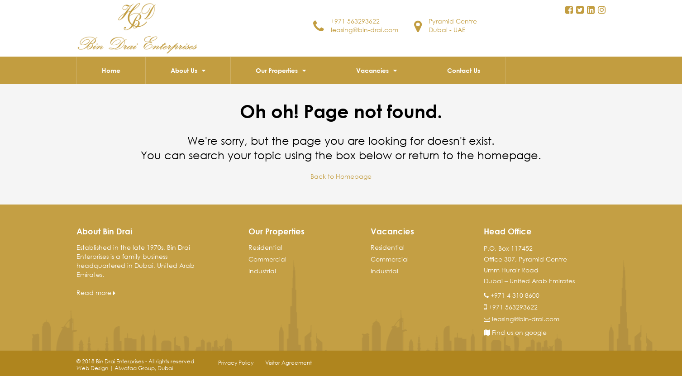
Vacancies (372, 70)
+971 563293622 (355, 21)
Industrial (262, 271)
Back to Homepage (341, 176)
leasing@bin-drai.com (364, 29)
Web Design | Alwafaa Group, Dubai (124, 368)
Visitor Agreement (288, 362)
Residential (265, 247)
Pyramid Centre (453, 21)
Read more (95, 292)
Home (111, 70)
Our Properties (277, 70)
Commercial (267, 259)
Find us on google (515, 332)
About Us (184, 70)
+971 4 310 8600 (515, 295)
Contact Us (463, 70)
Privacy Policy (235, 362)
